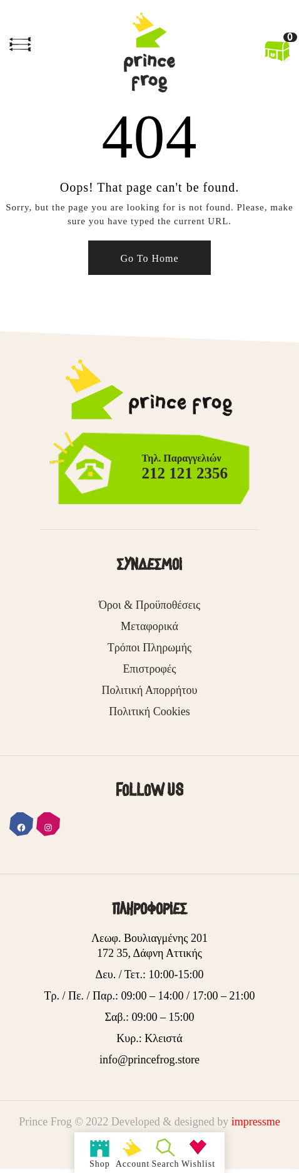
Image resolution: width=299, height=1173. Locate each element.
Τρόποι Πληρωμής (149, 647)
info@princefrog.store (149, 1059)
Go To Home (149, 258)
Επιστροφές (149, 669)
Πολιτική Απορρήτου (149, 690)
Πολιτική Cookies (149, 711)
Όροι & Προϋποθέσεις (149, 605)
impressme (255, 1121)
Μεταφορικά (149, 626)
